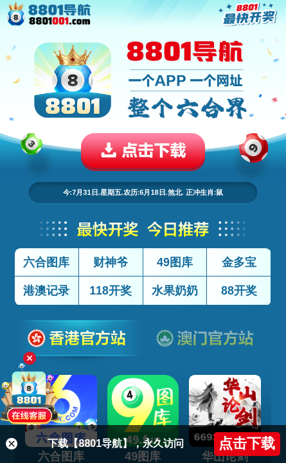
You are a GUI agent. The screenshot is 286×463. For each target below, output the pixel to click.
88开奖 (239, 290)
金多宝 (239, 262)
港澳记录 (46, 290)
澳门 (207, 342)
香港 (79, 342)
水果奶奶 (175, 290)
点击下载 (247, 443)
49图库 (175, 262)
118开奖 (110, 290)
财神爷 (110, 262)
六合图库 (46, 262)
